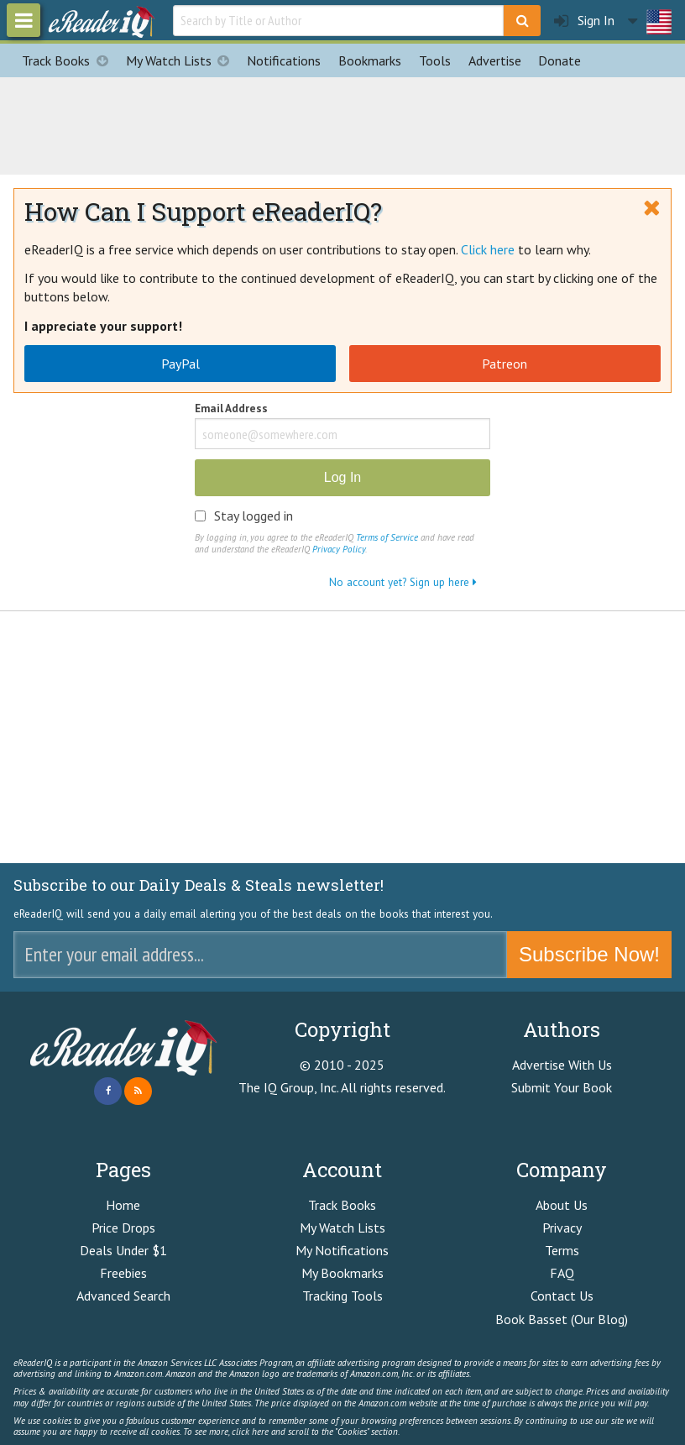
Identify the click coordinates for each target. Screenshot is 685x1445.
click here (250, 1431)
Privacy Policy (338, 549)
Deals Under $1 (123, 1250)
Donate (559, 60)
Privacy (562, 1227)
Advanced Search (123, 1295)
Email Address (231, 409)
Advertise (494, 60)
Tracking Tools (342, 1295)
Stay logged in (253, 515)
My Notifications (342, 1250)
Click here (488, 249)
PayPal (180, 363)
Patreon (504, 363)
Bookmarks (369, 60)
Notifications (284, 60)
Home (123, 1204)
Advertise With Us (562, 1064)
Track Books (69, 60)
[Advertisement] (342, 123)
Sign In (584, 20)
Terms (562, 1250)
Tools (435, 60)
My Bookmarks (342, 1272)
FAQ (562, 1272)
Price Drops (123, 1227)
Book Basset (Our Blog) (561, 1319)
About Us (562, 1204)
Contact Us (562, 1295)
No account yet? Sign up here (403, 581)
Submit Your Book (561, 1087)
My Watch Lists (182, 60)
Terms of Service (387, 537)
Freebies (123, 1272)
